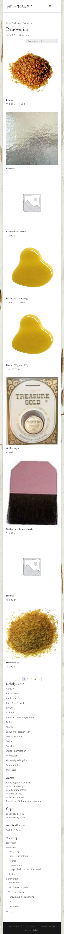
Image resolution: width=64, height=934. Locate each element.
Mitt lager (11, 769)
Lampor (10, 712)
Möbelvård (11, 847)
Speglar (10, 746)
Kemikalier (14, 906)
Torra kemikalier (16, 892)
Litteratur (11, 842)
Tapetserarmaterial (18, 855)
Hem (8, 23)
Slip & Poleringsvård (19, 887)
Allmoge (10, 688)
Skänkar (10, 726)
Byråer (9, 707)
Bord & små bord (15, 703)
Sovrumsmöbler (14, 736)
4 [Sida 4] (35, 679)
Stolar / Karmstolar (16, 750)
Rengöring (13, 851)
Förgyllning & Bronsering (21, 896)
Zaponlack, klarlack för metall (26, 869)
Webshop (16, 23)
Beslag (11, 874)
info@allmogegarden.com (27, 801)
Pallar (9, 722)
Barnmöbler (12, 693)
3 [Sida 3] (31, 679)
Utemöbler (11, 755)
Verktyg (10, 911)
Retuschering (15, 882)
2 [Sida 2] (28, 679)
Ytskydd (12, 860)
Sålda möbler (13, 765)
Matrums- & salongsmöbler (20, 717)
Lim (10, 901)
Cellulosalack (15, 865)
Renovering (12, 878)
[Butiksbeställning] (42, 41)
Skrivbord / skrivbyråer (18, 731)
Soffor (9, 741)
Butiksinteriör (13, 698)
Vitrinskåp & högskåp (17, 760)
